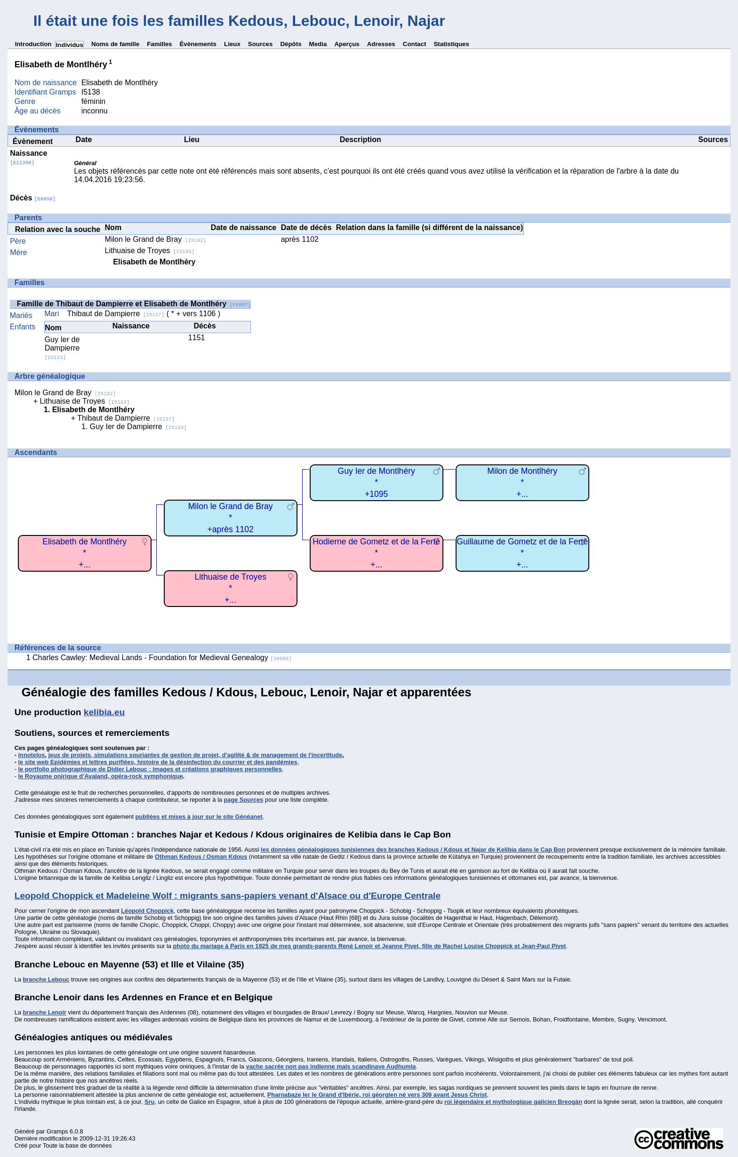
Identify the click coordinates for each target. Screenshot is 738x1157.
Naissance (28, 157)
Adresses (381, 44)
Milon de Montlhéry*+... (522, 482)
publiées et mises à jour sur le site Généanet (199, 816)
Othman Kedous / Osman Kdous (201, 856)
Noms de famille (115, 44)
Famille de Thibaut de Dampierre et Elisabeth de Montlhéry (134, 304)
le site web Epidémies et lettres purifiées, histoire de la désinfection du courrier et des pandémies (157, 762)
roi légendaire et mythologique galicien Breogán (513, 1101)
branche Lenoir (44, 1012)
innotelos (31, 754)
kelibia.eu (104, 712)
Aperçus (346, 44)
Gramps (57, 1131)
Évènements (198, 44)
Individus (69, 44)
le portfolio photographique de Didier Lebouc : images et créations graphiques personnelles (150, 769)
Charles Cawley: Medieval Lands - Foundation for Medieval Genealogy (162, 658)
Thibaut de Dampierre (116, 314)
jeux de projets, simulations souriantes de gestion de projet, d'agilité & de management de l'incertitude (195, 754)
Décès (33, 198)
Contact (414, 44)
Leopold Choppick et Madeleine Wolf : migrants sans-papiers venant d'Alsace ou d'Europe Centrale (228, 896)
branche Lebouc (46, 979)
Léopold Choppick (147, 910)
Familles (159, 44)
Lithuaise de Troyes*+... (230, 588)
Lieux (232, 44)
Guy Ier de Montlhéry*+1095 (376, 482)
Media (318, 44)
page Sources (244, 799)
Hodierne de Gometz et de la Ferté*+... (376, 553)
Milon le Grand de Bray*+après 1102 (230, 518)
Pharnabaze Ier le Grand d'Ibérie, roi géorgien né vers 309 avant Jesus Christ (377, 1094)
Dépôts (290, 44)
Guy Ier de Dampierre (62, 347)
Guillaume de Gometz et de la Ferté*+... (522, 553)
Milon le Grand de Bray (156, 239)
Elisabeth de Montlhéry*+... (84, 553)
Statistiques (451, 44)
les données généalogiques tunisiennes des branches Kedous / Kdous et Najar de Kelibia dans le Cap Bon (413, 849)
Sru (149, 1101)
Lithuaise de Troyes (150, 251)
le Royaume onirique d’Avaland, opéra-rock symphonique (100, 776)
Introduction (33, 44)
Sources (260, 44)
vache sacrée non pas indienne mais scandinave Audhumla (331, 1066)
